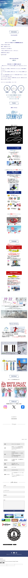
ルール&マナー (14, 416)
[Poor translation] (3, 563)
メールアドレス (6, 490)
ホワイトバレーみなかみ (12, 554)
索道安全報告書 (14, 418)
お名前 (5, 485)
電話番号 (5, 495)
